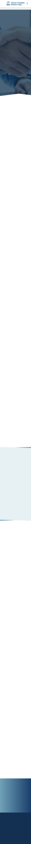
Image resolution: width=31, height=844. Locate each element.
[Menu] (27, 3)
